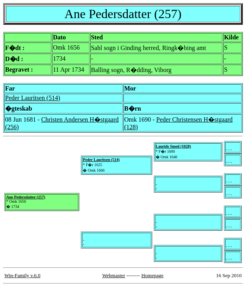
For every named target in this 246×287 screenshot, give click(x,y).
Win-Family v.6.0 (22, 275)
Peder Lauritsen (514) (32, 97)
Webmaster (113, 275)
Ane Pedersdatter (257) (25, 197)
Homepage (152, 275)
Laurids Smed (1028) (173, 146)
